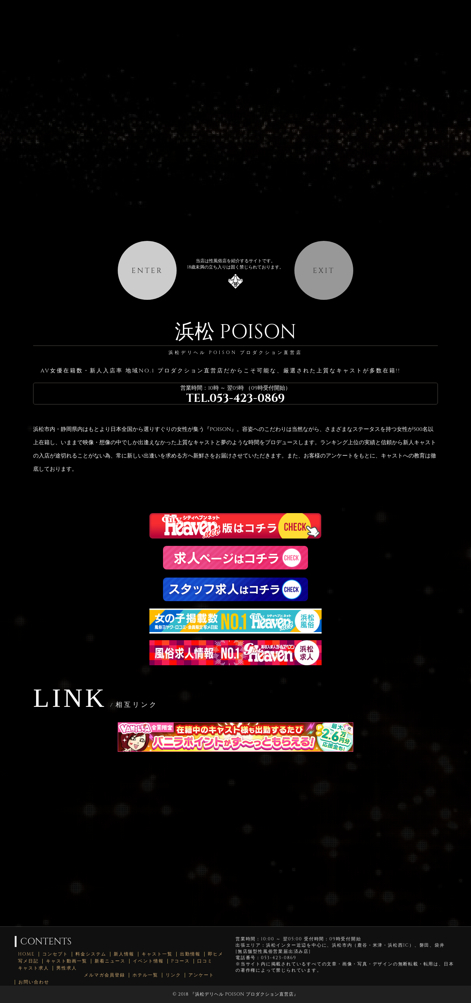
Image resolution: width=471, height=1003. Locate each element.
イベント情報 (148, 961)
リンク (173, 975)
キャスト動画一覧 (66, 961)
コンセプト (55, 954)
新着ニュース (110, 961)
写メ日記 (28, 961)
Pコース (180, 961)
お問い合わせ (33, 982)
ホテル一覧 (145, 975)
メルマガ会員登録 (104, 975)
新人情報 (124, 954)
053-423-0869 (247, 398)
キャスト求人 (33, 968)
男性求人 (66, 968)
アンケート (201, 975)
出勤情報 (190, 954)
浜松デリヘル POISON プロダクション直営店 (244, 994)
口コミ (205, 961)
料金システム (90, 954)
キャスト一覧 (157, 954)
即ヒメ (215, 954)
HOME (26, 954)
